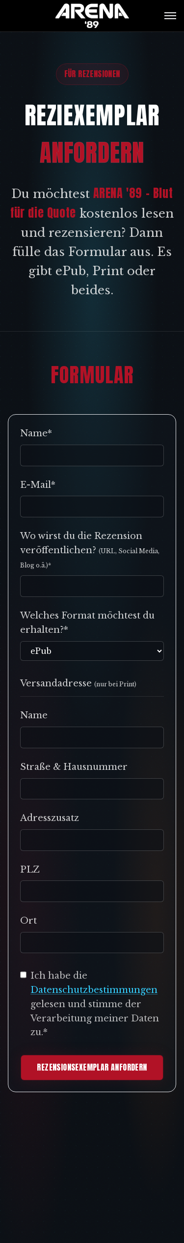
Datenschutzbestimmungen (94, 990)
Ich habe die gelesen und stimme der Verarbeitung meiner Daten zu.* (94, 1004)
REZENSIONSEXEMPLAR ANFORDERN (92, 1067)
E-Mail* (37, 485)
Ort (28, 920)
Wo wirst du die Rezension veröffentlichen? (89, 550)
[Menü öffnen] (170, 15)
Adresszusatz (49, 818)
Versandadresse (78, 683)
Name (34, 715)
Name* (36, 433)
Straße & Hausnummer (74, 767)
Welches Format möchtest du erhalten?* (87, 622)
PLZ (30, 869)
